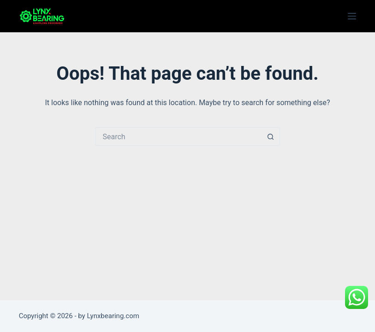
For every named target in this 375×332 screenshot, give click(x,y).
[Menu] (352, 16)
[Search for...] (178, 136)
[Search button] (271, 136)
